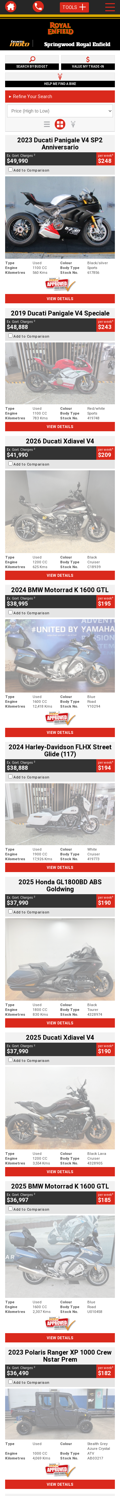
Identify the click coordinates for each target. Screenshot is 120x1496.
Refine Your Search (30, 96)
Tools (74, 7)
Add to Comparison (31, 170)
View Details (60, 298)
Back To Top (60, 1333)
